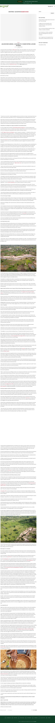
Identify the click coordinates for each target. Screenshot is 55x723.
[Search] (54, 6)
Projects (50, 6)
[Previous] (23, 1)
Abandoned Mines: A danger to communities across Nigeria (18, 44)
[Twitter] (14, 718)
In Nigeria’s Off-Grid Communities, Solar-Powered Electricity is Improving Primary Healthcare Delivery (45, 24)
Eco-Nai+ (35, 721)
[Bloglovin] (41, 718)
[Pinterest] (28, 718)
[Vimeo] (48, 718)
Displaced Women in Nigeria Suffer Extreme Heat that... (34, 1)
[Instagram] (21, 718)
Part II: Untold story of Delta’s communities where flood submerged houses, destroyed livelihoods (46, 33)
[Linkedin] (35, 718)
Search (40, 11)
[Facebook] (8, 718)
